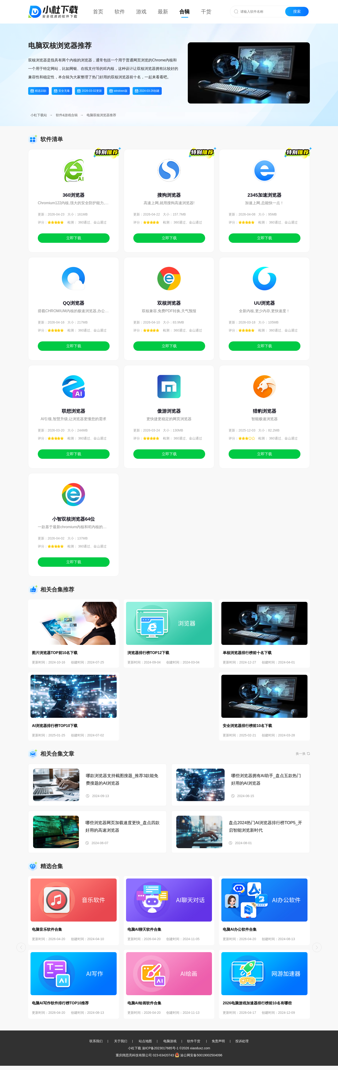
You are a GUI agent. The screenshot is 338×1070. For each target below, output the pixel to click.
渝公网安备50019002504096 (198, 1055)
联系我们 (96, 1041)
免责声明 (218, 1041)
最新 (163, 12)
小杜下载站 (39, 115)
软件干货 (193, 1041)
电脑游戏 (170, 1041)
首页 (98, 12)
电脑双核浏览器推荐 (101, 115)
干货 (206, 12)
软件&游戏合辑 (67, 115)
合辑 (184, 12)
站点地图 (145, 1041)
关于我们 (120, 1041)
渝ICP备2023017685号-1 (160, 1048)
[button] (21, 947)
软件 (120, 12)
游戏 (141, 12)
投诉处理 (242, 1041)
